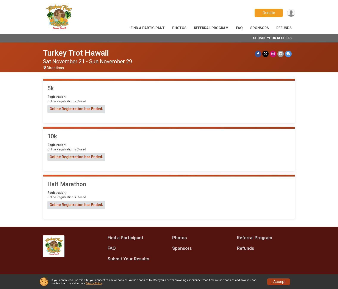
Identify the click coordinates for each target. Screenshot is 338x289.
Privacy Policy (94, 283)
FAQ (239, 28)
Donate (269, 12)
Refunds (284, 28)
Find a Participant (148, 28)
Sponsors (259, 28)
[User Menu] (291, 13)
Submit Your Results (272, 38)
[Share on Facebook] (258, 54)
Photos (179, 28)
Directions (55, 68)
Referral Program (211, 28)
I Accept (278, 282)
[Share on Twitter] (265, 54)
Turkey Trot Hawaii (76, 53)
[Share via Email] (280, 54)
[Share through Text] (288, 54)
